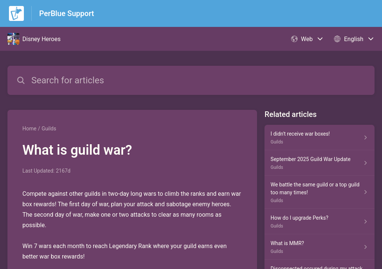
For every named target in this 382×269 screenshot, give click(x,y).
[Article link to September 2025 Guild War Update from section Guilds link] (319, 163)
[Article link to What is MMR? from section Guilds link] (319, 247)
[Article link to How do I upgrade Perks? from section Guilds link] (319, 221)
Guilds (48, 129)
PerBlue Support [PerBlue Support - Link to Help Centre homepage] (66, 13)
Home (29, 129)
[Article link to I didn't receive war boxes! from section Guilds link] (319, 137)
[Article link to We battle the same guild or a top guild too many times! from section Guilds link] (319, 192)
